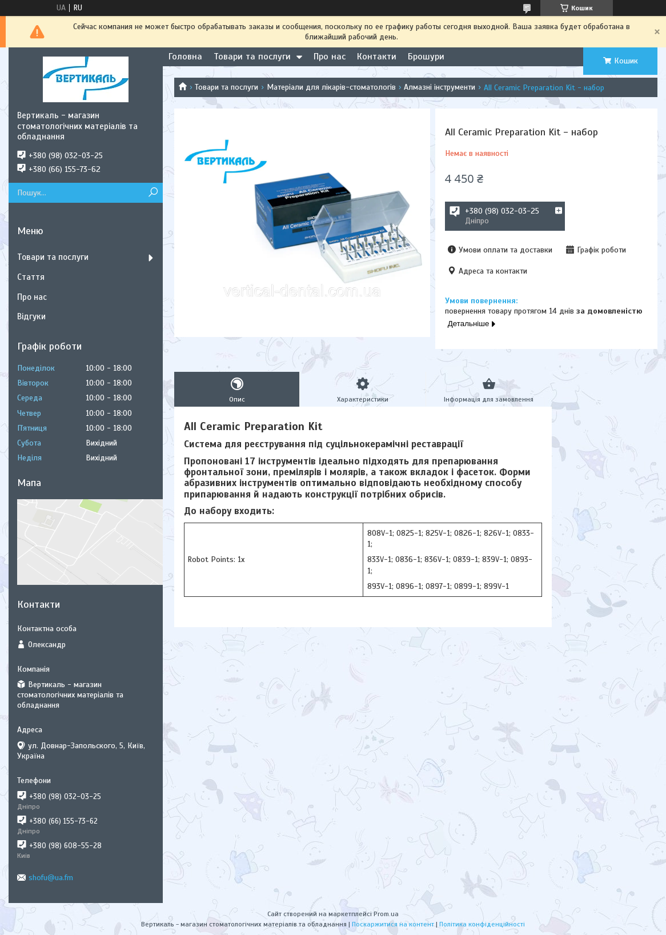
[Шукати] (153, 193)
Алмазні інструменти (439, 87)
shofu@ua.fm (51, 877)
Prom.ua (386, 914)
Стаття (31, 277)
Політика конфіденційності (482, 924)
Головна (185, 56)
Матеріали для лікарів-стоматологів (331, 87)
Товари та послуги (252, 56)
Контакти (376, 56)
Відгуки (31, 316)
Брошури (426, 56)
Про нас (330, 56)
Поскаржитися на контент (393, 924)
